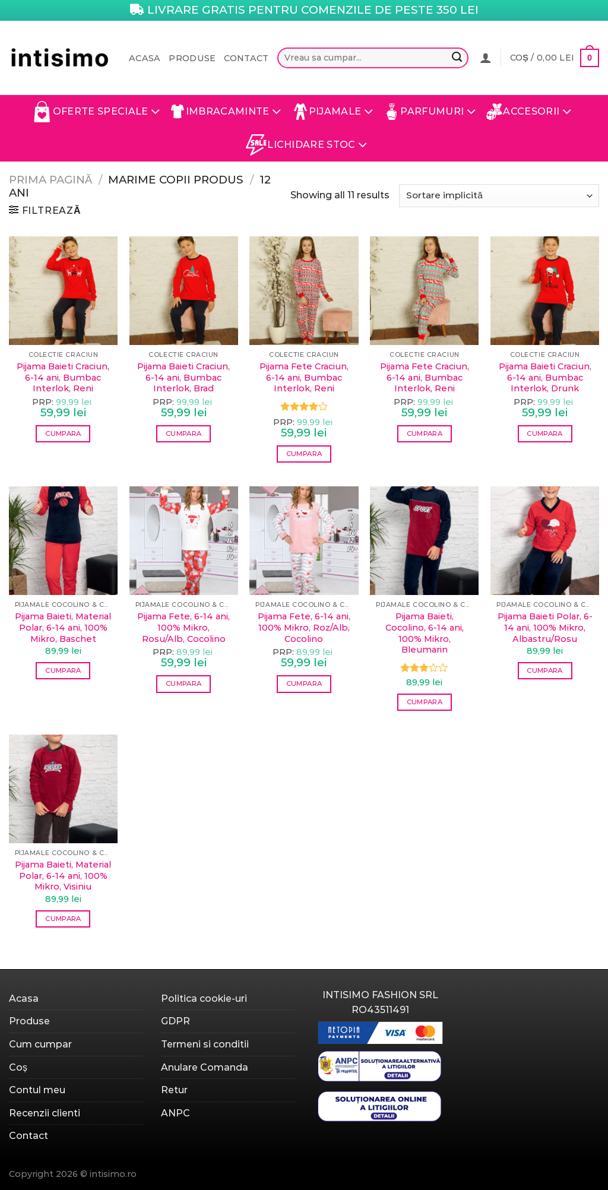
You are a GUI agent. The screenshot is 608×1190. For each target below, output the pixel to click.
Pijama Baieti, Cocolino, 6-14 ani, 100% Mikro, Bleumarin (424, 633)
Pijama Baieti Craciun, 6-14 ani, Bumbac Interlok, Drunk (545, 377)
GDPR (175, 1021)
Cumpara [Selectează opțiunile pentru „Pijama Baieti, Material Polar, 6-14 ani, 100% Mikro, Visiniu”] (63, 918)
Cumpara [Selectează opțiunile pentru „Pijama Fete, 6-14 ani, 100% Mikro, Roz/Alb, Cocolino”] (304, 683)
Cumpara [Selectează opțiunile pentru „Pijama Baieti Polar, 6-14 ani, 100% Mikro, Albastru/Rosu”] (544, 670)
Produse (192, 58)
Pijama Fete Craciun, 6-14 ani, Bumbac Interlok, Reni (304, 377)
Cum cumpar (40, 1044)
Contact (246, 58)
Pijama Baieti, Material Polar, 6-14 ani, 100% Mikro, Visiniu (63, 875)
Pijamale (332, 112)
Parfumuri (430, 112)
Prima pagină (50, 179)
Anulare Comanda (204, 1067)
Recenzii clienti (44, 1113)
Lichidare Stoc (307, 145)
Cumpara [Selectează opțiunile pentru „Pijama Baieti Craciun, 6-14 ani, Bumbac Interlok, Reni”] (63, 433)
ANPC (175, 1113)
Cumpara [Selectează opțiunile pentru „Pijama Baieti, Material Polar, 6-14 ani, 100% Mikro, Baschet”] (63, 670)
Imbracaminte (226, 112)
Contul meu (37, 1090)
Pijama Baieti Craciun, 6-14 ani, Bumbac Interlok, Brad (183, 377)
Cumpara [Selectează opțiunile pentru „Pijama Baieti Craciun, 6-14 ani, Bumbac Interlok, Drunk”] (544, 433)
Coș (18, 1067)
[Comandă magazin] (499, 195)
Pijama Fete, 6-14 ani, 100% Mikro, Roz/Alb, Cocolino (304, 627)
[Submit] (457, 58)
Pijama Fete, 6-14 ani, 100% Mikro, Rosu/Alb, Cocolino (183, 627)
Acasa (144, 58)
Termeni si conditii (205, 1044)
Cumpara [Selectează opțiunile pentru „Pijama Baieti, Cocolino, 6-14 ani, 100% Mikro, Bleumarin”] (424, 702)
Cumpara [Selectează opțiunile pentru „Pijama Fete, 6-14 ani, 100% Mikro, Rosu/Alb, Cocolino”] (183, 683)
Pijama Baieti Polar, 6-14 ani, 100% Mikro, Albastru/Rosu (545, 627)
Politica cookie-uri (204, 998)
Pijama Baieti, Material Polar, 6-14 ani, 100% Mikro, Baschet (63, 627)
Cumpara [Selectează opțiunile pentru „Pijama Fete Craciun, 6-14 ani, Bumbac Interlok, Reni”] (304, 454)
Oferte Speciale (95, 111)
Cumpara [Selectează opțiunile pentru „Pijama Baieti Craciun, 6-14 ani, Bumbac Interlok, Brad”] (183, 433)
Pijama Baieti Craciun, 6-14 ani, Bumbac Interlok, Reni (63, 377)
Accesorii (528, 112)
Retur (174, 1090)
